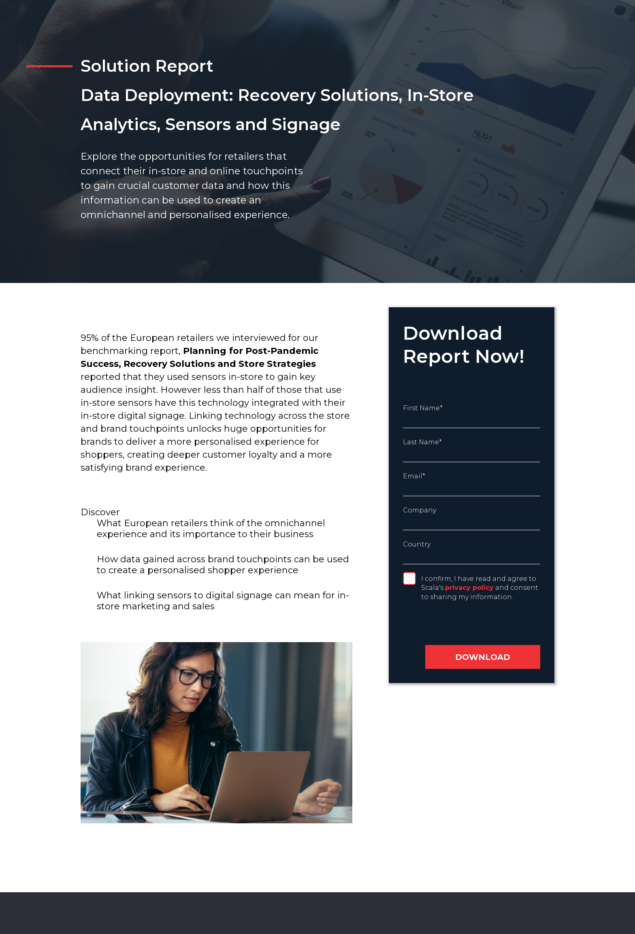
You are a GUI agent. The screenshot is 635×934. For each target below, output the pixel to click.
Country (416, 544)
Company (419, 510)
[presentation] (458, 625)
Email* (414, 476)
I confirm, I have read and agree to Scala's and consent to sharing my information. (479, 588)
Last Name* (422, 442)
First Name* (423, 408)
